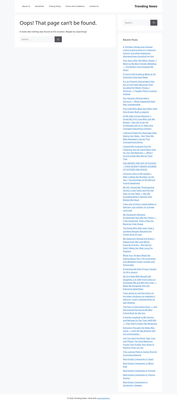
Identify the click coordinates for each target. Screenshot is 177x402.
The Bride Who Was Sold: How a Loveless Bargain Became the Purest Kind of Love (138, 231)
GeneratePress (103, 398)
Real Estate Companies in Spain (138, 359)
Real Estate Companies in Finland (139, 370)
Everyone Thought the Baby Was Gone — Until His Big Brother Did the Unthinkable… (139, 330)
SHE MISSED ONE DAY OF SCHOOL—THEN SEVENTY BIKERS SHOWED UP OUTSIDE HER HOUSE (140, 166)
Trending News (145, 6)
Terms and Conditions (75, 6)
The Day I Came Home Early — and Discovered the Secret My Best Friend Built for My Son (140, 309)
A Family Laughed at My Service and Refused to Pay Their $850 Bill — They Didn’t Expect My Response (140, 320)
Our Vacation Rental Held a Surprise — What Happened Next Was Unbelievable (139, 101)
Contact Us (94, 6)
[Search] (58, 39)
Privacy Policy (55, 6)
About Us (26, 6)
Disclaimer (39, 6)
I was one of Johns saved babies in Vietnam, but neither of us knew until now (139, 207)
